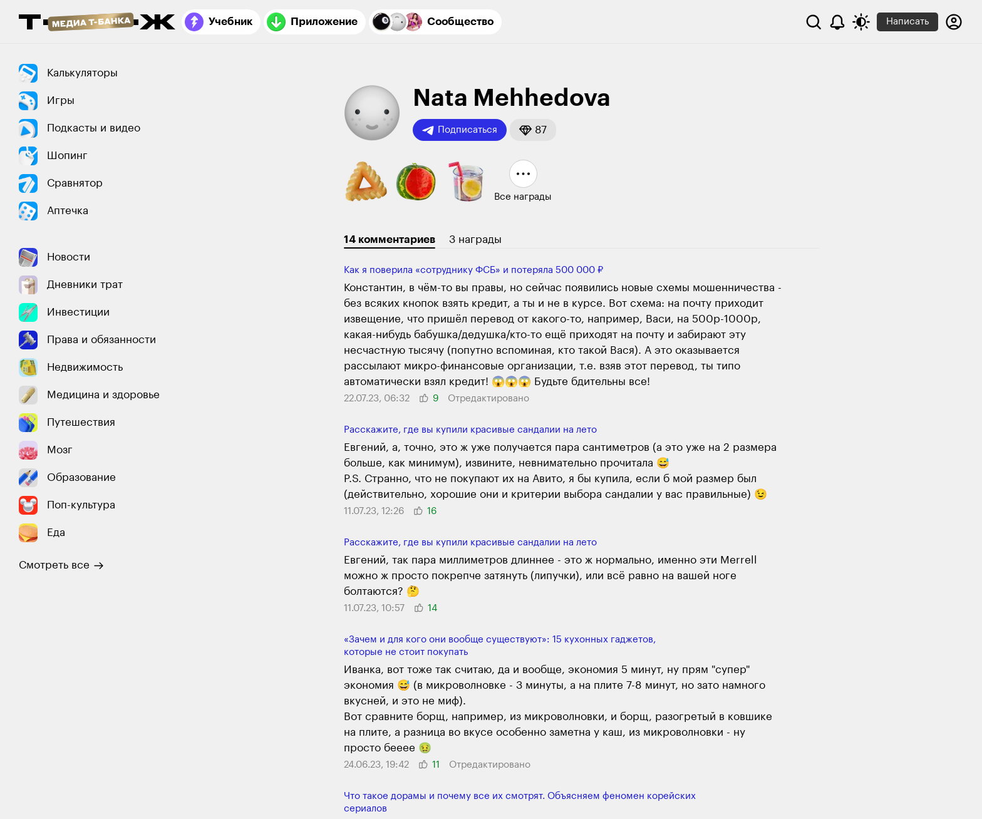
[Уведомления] (837, 22)
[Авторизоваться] (953, 22)
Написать (907, 21)
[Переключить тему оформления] (861, 22)
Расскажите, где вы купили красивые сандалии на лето (470, 430)
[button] (533, 130)
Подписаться (459, 130)
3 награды (475, 239)
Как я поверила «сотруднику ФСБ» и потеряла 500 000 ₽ (473, 270)
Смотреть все (61, 565)
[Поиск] (813, 22)
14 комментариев (389, 239)
